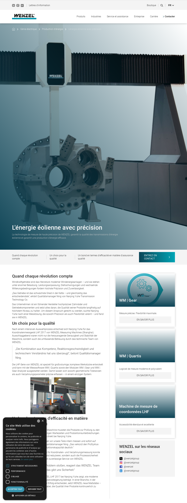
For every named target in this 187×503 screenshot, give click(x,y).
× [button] (42, 421)
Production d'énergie (52, 29)
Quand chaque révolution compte (25, 257)
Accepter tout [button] (15, 489)
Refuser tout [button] (34, 489)
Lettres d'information (39, 5)
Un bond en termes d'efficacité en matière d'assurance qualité (105, 257)
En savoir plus (145, 319)
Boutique (151, 5)
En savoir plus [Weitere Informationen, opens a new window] (27, 459)
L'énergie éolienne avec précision (84, 29)
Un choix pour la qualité (58, 257)
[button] (171, 5)
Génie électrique (28, 29)
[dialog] (25, 458)
